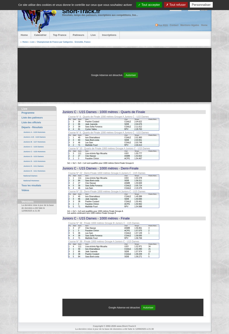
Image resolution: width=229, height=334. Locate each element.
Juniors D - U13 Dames (33, 156)
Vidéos (25, 190)
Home (204, 25)
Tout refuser (176, 4)
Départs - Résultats (32, 127)
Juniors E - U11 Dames (33, 166)
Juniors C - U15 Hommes (34, 151)
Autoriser (131, 75)
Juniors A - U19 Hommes (34, 132)
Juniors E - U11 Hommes (34, 171)
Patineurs (78, 35)
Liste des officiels (31, 122)
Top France (59, 35)
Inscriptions (109, 35)
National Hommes (31, 181)
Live (93, 35)
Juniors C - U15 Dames (33, 147)
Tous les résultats (31, 185)
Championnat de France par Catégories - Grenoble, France (63, 42)
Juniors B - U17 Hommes (34, 142)
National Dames (30, 176)
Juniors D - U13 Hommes (34, 161)
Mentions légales (189, 25)
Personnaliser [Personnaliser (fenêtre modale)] (201, 4)
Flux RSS (161, 25)
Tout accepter (149, 4)
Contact (174, 25)
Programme (28, 112)
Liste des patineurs (32, 117)
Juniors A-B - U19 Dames (34, 137)
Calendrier (40, 35)
